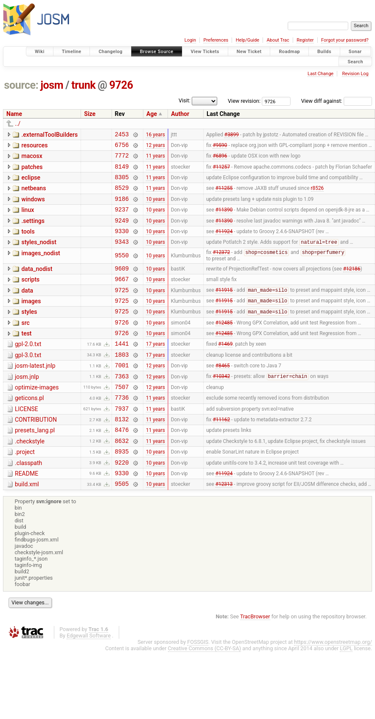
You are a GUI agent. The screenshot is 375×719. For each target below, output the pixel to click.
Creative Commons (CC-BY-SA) (204, 689)
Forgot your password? (345, 40)
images (31, 319)
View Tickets (205, 51)
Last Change (320, 73)
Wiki (40, 51)
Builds (324, 51)
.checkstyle (30, 476)
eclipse (30, 182)
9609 (122, 284)
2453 (122, 135)
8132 (122, 452)
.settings (32, 231)
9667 (122, 296)
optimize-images (37, 415)
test (26, 355)
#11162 (221, 453)
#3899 (231, 135)
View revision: (244, 101)
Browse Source (157, 51)
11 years (155, 159)
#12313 (224, 525)
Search (355, 61)
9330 (122, 244)
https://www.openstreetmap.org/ (333, 683)
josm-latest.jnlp (35, 391)
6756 (122, 147)
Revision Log (355, 73)
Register (305, 40)
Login (190, 40)
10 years (155, 207)
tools (27, 243)
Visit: (184, 100)
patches (31, 170)
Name (14, 113)
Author (180, 113)
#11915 (224, 308)
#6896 (220, 159)
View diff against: (336, 101)
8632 (122, 477)
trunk (83, 85)
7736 (122, 428)
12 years (155, 147)
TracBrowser (255, 657)
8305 (122, 183)
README (26, 512)
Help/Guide (247, 40)
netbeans (33, 194)
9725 (122, 308)
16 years (155, 135)
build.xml (27, 524)
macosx (31, 158)
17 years (155, 368)
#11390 (224, 220)
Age (151, 113)
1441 (122, 368)
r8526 (317, 195)
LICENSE (26, 440)
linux (27, 218)
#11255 (224, 195)
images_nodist (40, 267)
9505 (122, 525)
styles (29, 331)
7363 (122, 404)
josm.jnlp (27, 403)
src (25, 343)
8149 (122, 171)
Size (89, 113)
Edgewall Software (89, 677)
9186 (122, 207)
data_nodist (36, 283)
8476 (122, 464)
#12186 (352, 284)
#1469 (225, 368)
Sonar (355, 51)
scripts (30, 295)
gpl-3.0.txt (28, 379)
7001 (122, 392)
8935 (122, 489)
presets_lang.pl (35, 463)
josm (51, 85)
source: (21, 85)
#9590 (220, 147)
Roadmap (289, 51)
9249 (122, 232)
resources (34, 146)
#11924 (224, 243)
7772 (122, 159)
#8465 (222, 392)
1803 (122, 380)
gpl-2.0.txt (28, 367)
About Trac (278, 40)
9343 (122, 255)
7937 (122, 441)
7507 (122, 416)
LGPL (346, 689)
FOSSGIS (197, 683)
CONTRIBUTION (36, 451)
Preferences (215, 40)
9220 (122, 501)
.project (25, 488)
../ (17, 123)
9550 (122, 270)
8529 (122, 195)
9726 (121, 85)
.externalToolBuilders (49, 134)
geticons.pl (29, 427)
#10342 (221, 405)
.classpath (28, 500)
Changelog (110, 51)
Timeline (71, 51)
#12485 (224, 344)
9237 (122, 219)
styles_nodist (38, 254)
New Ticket (249, 51)
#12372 (221, 267)
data (27, 307)
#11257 (221, 171)
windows (33, 206)
